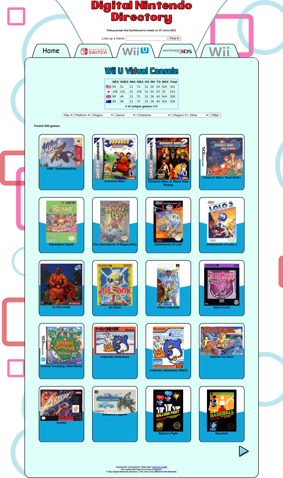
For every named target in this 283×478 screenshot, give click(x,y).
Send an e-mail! (159, 467)
